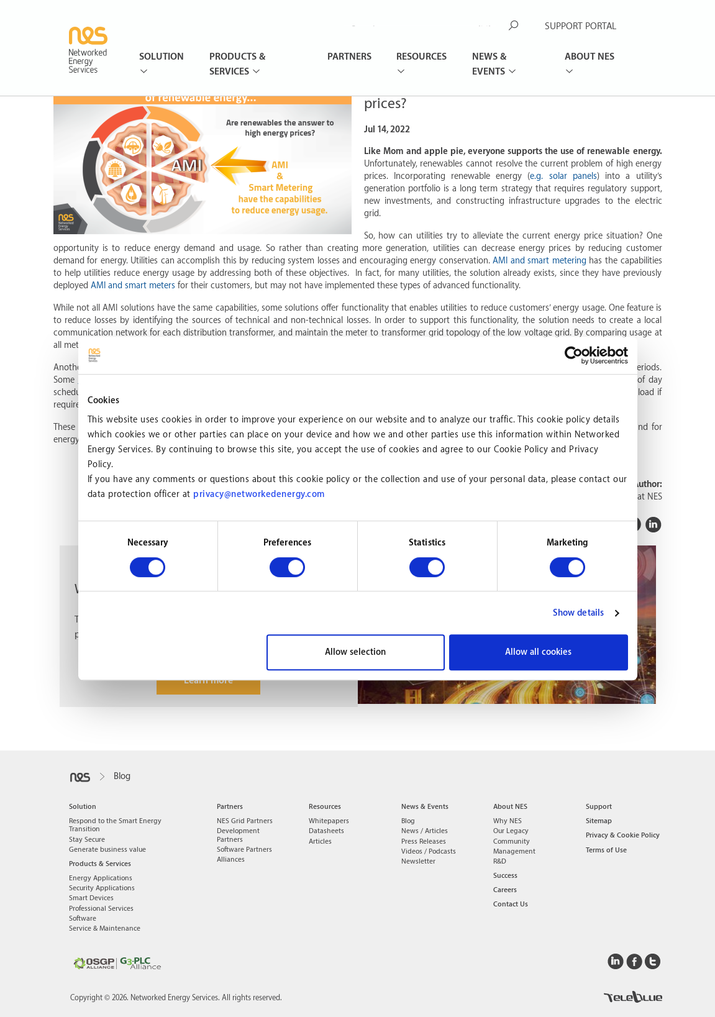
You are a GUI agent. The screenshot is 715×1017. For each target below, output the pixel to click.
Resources (421, 57)
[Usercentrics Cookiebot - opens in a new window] (573, 355)
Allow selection (355, 652)
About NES (589, 57)
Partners (349, 57)
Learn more (208, 680)
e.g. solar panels (563, 176)
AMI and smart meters (133, 286)
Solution (161, 57)
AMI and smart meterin (537, 261)
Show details (578, 613)
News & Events (490, 64)
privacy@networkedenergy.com (259, 494)
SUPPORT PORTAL (580, 26)
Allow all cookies (538, 652)
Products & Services (237, 64)
